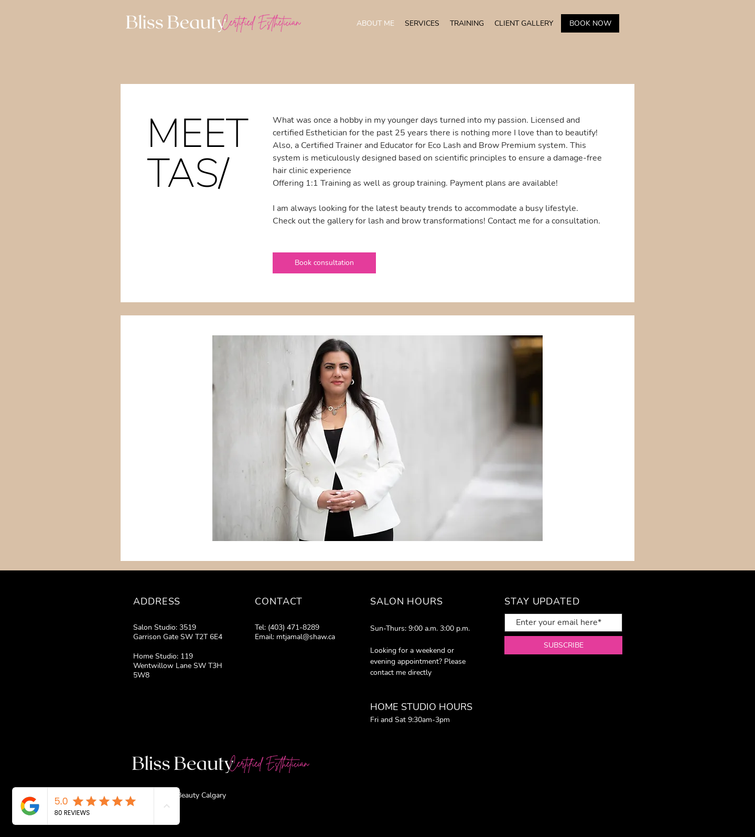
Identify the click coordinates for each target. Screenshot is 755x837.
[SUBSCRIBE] (563, 645)
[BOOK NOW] (590, 23)
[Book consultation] (324, 262)
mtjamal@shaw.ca (305, 637)
